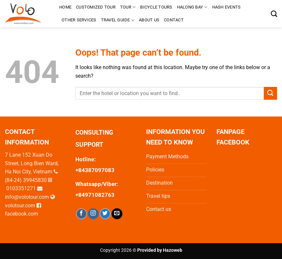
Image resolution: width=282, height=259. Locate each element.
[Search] (274, 14)
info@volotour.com (27, 197)
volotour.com (20, 205)
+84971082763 (95, 195)
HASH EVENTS (226, 7)
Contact (174, 19)
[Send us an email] (117, 213)
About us (149, 19)
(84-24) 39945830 (26, 180)
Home (65, 7)
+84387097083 (95, 170)
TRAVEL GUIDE (118, 20)
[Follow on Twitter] (105, 213)
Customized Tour (95, 7)
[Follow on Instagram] (93, 213)
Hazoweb (172, 250)
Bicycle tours (156, 7)
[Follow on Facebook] (81, 213)
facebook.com (21, 214)
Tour (128, 7)
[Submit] (270, 93)
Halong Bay (192, 7)
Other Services (79, 19)
